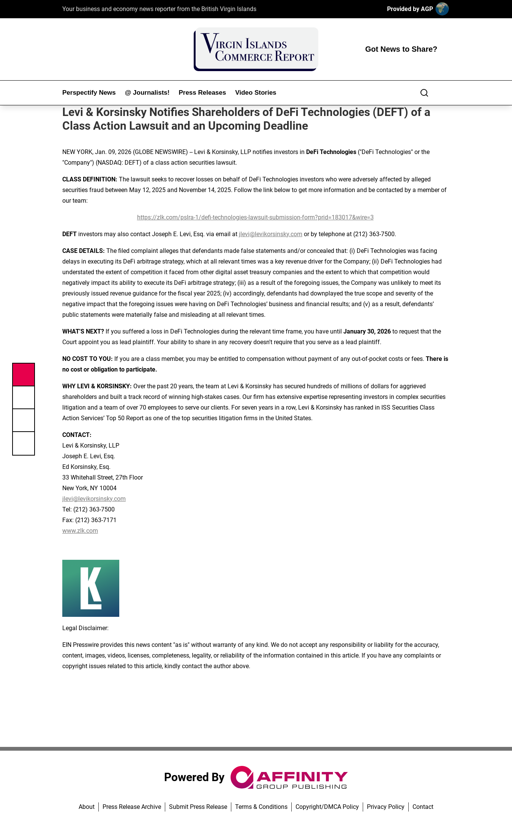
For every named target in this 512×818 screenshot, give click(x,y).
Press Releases (202, 92)
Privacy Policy (386, 806)
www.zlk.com (80, 530)
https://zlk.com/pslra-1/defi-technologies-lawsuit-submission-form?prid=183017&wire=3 (255, 217)
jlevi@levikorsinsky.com (270, 234)
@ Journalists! (147, 92)
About (87, 806)
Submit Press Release (198, 806)
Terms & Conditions (261, 806)
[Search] (424, 93)
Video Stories (255, 92)
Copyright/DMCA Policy (327, 806)
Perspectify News (89, 92)
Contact (422, 806)
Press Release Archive (132, 806)
